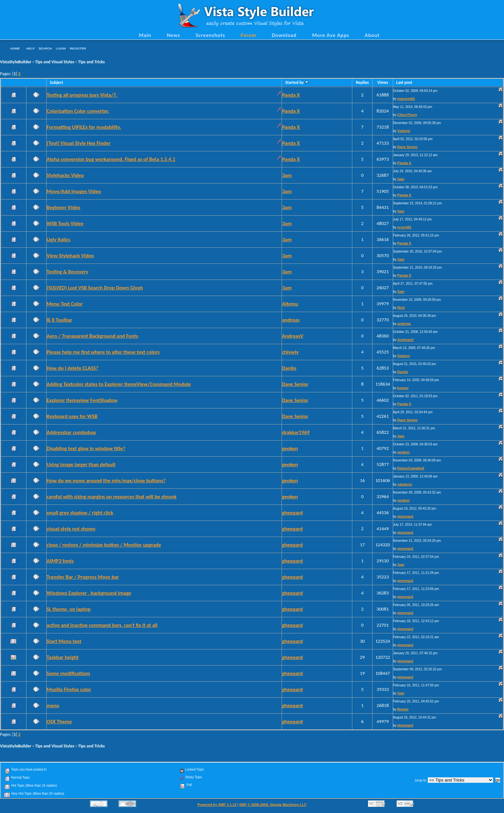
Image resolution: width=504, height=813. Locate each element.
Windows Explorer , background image (89, 593)
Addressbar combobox (71, 432)
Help (30, 48)
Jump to (420, 780)
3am (287, 175)
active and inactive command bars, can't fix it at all (102, 625)
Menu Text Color (65, 303)
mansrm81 (406, 99)
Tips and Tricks (91, 62)
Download (284, 35)
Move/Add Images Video (74, 191)
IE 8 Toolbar (59, 320)
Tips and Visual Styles (54, 62)
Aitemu (290, 303)
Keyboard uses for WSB (72, 416)
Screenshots (210, 35)
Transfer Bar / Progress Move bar (83, 577)
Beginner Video (63, 207)
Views (382, 82)
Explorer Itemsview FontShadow (82, 400)
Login (61, 48)
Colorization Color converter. (78, 111)
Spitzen (403, 356)
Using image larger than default (81, 464)
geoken (290, 448)
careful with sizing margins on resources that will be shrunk (111, 496)
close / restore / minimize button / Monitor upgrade (104, 544)
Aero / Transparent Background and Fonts (92, 336)
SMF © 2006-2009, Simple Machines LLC (273, 805)
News (173, 35)
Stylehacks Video (65, 175)
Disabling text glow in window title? (86, 448)
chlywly (290, 352)
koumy (403, 388)
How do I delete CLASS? (72, 368)
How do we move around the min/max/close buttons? (106, 480)
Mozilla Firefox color (69, 689)
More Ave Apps (330, 35)
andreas (291, 320)
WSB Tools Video (65, 223)
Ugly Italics (58, 239)
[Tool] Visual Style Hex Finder (79, 143)
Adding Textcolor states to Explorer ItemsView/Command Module (119, 384)
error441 (404, 227)
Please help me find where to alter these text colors (103, 352)
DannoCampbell (410, 468)
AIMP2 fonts (60, 561)
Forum (248, 35)
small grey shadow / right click (80, 512)
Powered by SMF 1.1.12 (217, 805)
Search (45, 48)
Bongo (403, 709)
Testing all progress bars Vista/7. (82, 95)
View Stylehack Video (70, 255)
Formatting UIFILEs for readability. (84, 127)
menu (53, 705)
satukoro (404, 484)
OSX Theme (59, 721)
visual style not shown (71, 528)
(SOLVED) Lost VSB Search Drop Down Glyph (95, 287)
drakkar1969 (296, 432)
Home (15, 48)
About (372, 35)
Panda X (291, 95)
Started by (297, 82)
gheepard (292, 512)
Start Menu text (64, 641)
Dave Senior (407, 147)
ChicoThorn (407, 115)
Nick (401, 307)
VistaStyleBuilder (15, 62)
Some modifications (68, 673)
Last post (404, 82)
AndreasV (292, 336)
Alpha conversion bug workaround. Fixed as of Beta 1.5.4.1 (111, 159)
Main (145, 35)
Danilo (289, 368)
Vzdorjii (403, 131)
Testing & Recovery (67, 271)
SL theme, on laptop (69, 609)
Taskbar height (63, 657)
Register (78, 48)
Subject (56, 82)
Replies (362, 82)
